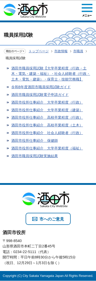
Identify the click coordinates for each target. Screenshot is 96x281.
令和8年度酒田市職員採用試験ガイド (41, 87)
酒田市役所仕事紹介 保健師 (34, 140)
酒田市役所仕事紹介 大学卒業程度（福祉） (47, 148)
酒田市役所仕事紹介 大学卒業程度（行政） (47, 102)
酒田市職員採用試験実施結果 (34, 156)
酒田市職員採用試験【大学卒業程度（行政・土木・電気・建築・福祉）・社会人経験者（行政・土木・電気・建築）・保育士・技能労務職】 (50, 73)
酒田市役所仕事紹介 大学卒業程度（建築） (47, 110)
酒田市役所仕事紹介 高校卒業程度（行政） (47, 117)
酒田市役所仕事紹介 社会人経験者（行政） (47, 133)
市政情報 (61, 51)
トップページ (39, 51)
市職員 (78, 51)
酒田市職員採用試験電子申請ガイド (40, 95)
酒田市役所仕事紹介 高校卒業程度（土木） (47, 125)
